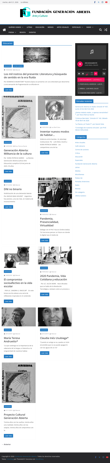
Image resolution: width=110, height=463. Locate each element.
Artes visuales (63, 27)
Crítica (77, 153)
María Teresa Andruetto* (12, 339)
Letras (29, 27)
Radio (88, 27)
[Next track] (83, 73)
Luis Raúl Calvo (55, 127)
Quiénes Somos (15, 27)
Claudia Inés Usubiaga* (54, 338)
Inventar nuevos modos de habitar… (54, 133)
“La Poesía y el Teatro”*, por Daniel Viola (89, 124)
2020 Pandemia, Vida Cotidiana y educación (53, 277)
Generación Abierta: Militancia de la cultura (18, 151)
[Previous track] (79, 73)
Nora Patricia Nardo (21, 146)
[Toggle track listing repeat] (95, 73)
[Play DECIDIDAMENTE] (80, 64)
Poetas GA (78, 178)
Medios (50, 27)
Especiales (76, 27)
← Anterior (6, 444)
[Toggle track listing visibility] (104, 73)
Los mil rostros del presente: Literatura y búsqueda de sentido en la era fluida (35, 75)
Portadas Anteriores (82, 182)
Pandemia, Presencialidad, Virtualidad (49, 222)
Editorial (17, 70)
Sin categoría (80, 192)
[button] (22, 27)
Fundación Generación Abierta (86, 164)
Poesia (11, 32)
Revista (23, 32)
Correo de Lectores (82, 150)
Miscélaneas (79, 174)
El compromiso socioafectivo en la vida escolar (18, 283)
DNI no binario (13, 189)
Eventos (32, 32)
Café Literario (80, 146)
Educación (40, 27)
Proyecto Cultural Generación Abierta (16, 416)
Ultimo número (18, 66)
